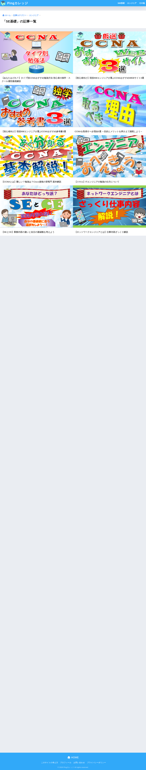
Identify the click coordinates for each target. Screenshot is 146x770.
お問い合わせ (79, 763)
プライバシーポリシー (96, 763)
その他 (142, 3)
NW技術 (121, 3)
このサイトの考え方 (49, 763)
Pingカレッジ (14, 3)
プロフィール (65, 763)
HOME (73, 757)
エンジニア (132, 3)
